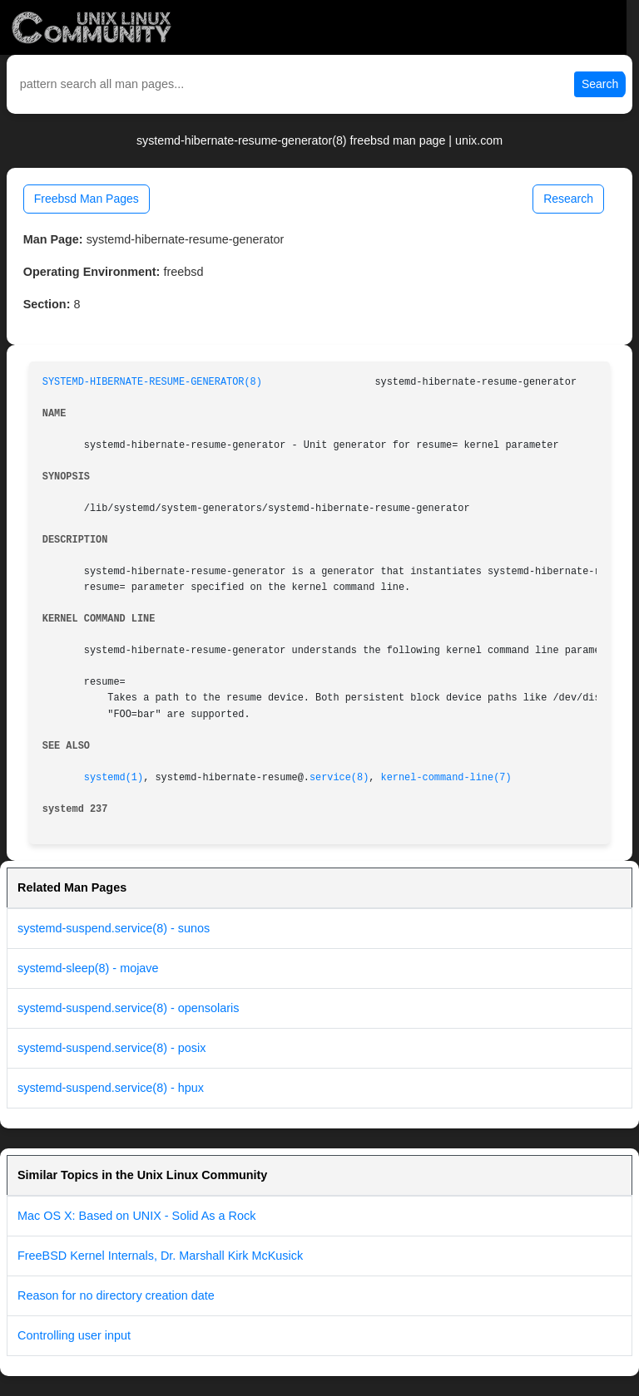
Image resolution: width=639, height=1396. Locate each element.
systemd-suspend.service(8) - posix (111, 1047)
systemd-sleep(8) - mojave (88, 968)
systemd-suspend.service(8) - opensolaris (128, 1008)
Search (600, 84)
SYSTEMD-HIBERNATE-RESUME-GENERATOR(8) (152, 382)
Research (568, 198)
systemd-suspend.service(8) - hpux (110, 1087)
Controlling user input (74, 1335)
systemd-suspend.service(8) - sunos (113, 928)
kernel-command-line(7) (446, 778)
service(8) (339, 778)
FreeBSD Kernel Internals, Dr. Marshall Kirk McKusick (160, 1255)
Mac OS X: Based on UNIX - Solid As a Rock (136, 1215)
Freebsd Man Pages (86, 198)
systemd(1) (113, 778)
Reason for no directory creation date (116, 1295)
